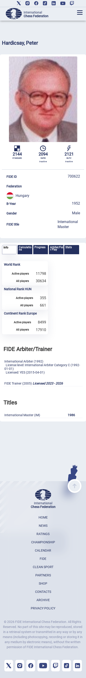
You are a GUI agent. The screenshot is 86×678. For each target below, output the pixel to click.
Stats (68, 247)
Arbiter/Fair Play (56, 248)
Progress (39, 247)
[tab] (9, 249)
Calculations (25, 248)
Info (5, 247)
